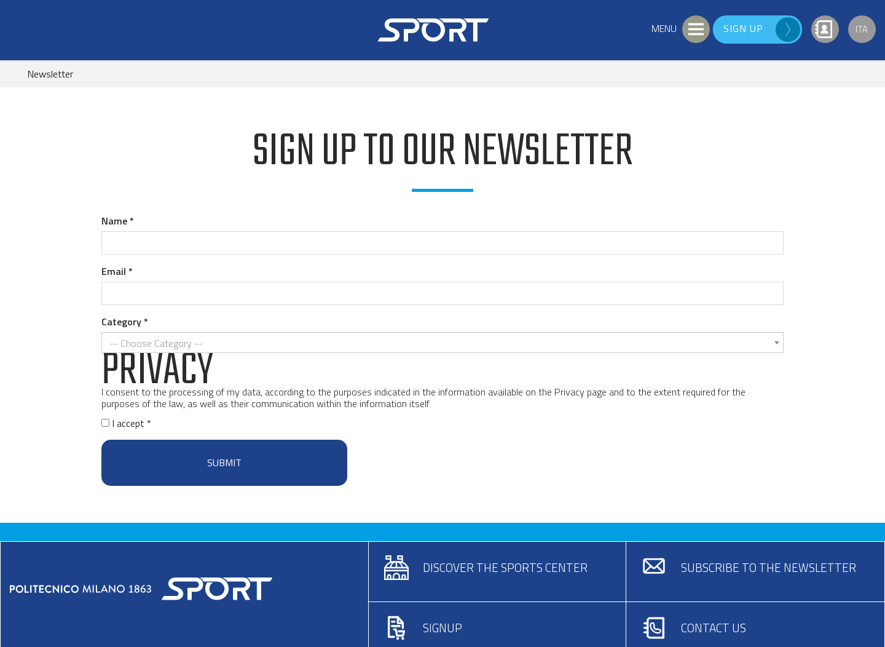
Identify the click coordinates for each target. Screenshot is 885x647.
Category (121, 321)
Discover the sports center (505, 567)
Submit (224, 462)
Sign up (743, 28)
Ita (862, 29)
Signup (442, 628)
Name (114, 220)
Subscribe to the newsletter (768, 567)
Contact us (713, 628)
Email (113, 271)
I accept (124, 423)
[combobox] (442, 342)
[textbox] (438, 343)
